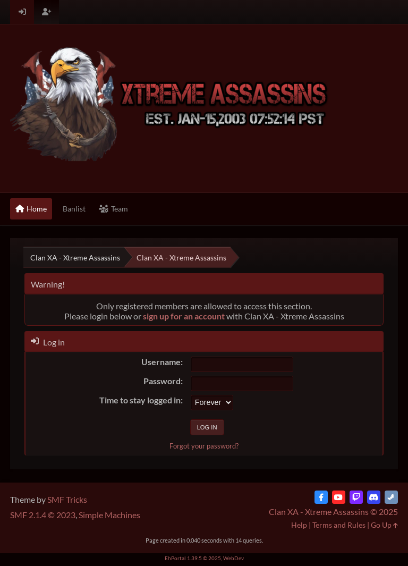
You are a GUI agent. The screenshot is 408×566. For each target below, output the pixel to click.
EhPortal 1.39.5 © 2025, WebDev (204, 558)
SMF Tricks (67, 499)
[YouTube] (338, 497)
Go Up (384, 524)
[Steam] (391, 497)
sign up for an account (184, 316)
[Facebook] (321, 497)
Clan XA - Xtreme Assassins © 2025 (333, 511)
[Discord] (373, 497)
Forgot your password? (204, 446)
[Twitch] (356, 497)
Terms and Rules (339, 524)
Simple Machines (109, 515)
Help (299, 524)
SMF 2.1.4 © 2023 (42, 515)
